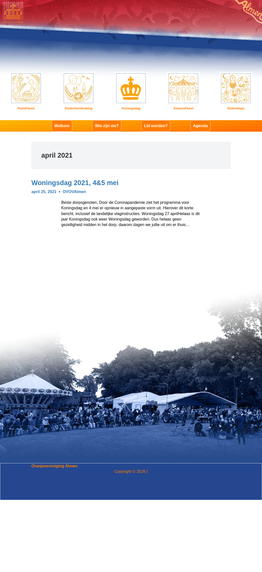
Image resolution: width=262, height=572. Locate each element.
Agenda (200, 126)
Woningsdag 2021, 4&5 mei (75, 183)
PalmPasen (26, 108)
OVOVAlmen (74, 192)
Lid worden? (156, 126)
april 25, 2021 (44, 192)
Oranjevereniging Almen (54, 466)
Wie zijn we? (107, 126)
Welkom (61, 126)
